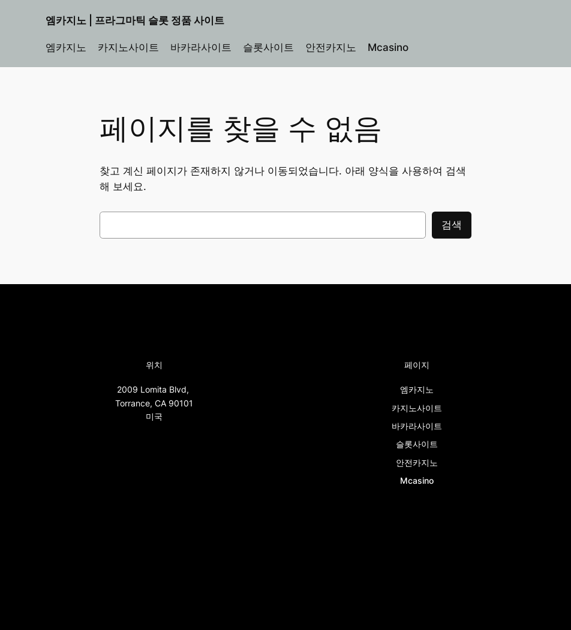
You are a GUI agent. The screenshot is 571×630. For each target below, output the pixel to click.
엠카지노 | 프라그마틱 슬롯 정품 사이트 (135, 20)
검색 (451, 225)
